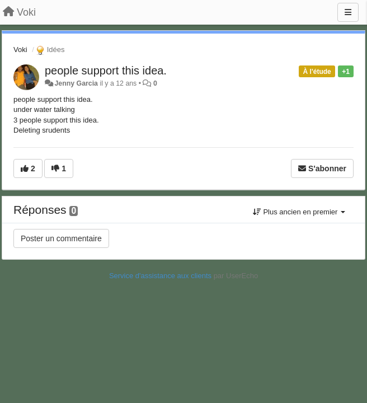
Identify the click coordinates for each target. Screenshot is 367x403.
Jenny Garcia (76, 83)
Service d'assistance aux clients (160, 275)
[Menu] (348, 12)
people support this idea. (106, 70)
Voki (20, 49)
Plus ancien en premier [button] (299, 212)
